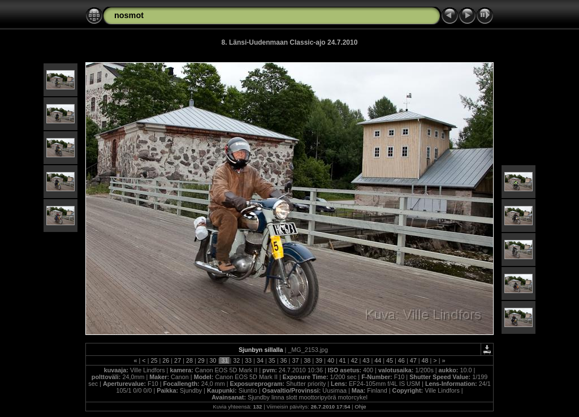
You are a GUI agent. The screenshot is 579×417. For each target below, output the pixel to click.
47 (413, 360)
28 (189, 360)
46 (401, 360)
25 (154, 360)
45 (389, 360)
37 (295, 360)
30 (213, 360)
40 (331, 360)
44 (378, 360)
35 (272, 360)
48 (425, 360)
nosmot (129, 15)
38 (307, 360)
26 (166, 360)
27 (177, 360)
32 (236, 360)
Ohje (360, 406)
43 (366, 360)
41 (343, 360)
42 (354, 360)
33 (248, 360)
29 (201, 360)
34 (260, 360)
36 (284, 360)
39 (319, 360)
